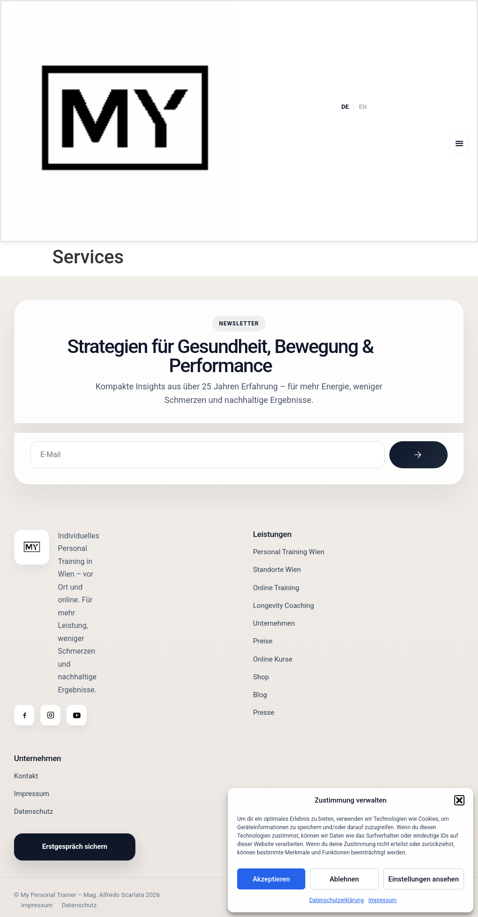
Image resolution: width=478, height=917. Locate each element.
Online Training (276, 587)
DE (345, 107)
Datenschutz (33, 811)
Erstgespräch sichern (74, 846)
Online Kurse (272, 659)
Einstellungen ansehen (423, 879)
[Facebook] (24, 715)
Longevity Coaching (283, 605)
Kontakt (26, 776)
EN (363, 107)
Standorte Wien (277, 569)
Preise (263, 641)
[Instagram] (50, 715)
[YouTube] (76, 715)
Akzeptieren (271, 879)
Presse (263, 712)
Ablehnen (344, 879)
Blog (260, 695)
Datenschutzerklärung (336, 900)
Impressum (382, 900)
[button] (459, 800)
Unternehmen (274, 623)
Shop (261, 677)
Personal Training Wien (288, 552)
